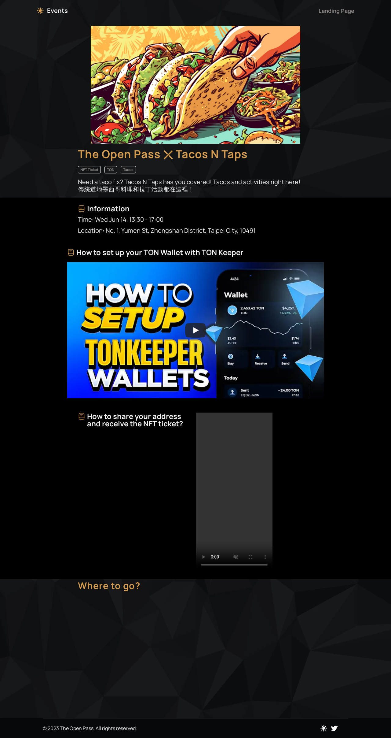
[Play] (195, 330)
